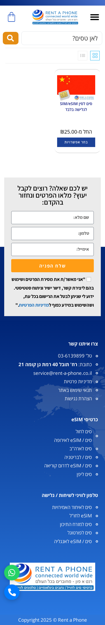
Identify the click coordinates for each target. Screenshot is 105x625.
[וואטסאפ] (12, 572)
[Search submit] (10, 38)
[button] (95, 17)
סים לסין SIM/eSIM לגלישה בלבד (76, 106)
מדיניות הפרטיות (34, 305)
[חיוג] (12, 592)
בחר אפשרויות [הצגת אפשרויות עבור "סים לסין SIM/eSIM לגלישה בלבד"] (76, 142)
